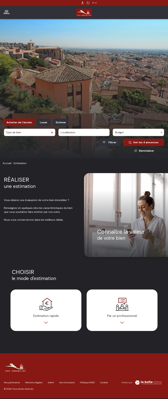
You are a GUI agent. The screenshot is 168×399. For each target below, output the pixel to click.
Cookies (104, 383)
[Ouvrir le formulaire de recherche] (109, 142)
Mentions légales (33, 383)
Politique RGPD (87, 383)
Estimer (61, 122)
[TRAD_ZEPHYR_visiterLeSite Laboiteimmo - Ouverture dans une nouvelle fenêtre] (148, 384)
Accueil (7, 163)
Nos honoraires (67, 383)
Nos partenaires (12, 383)
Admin (51, 383)
